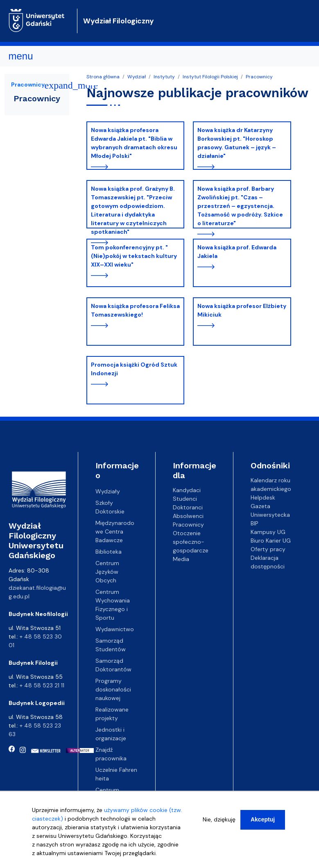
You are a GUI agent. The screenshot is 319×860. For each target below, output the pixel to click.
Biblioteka (108, 551)
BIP (254, 523)
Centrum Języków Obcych (107, 571)
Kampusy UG (268, 532)
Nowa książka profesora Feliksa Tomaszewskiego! (135, 310)
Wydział (136, 76)
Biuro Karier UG (271, 540)
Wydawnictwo (114, 629)
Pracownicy (259, 76)
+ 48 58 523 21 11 (42, 685)
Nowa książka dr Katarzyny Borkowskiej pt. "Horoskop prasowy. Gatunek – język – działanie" (236, 143)
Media (181, 559)
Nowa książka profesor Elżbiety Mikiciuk (241, 310)
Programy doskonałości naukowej (113, 689)
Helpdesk (263, 497)
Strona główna (103, 76)
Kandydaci (187, 490)
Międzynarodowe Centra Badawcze (114, 531)
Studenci (185, 498)
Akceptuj (263, 824)
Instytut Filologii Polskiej (210, 76)
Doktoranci (188, 507)
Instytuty (164, 76)
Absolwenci (188, 516)
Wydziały (107, 491)
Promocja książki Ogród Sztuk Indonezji (134, 369)
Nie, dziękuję (219, 824)
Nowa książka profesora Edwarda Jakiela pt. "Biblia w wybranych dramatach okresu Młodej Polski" (134, 143)
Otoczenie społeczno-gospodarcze (190, 541)
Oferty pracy (268, 549)
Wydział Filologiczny (118, 20)
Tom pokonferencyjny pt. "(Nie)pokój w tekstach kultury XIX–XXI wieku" (134, 256)
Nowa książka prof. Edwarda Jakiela (236, 252)
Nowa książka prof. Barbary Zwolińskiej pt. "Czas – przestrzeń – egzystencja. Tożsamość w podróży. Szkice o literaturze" (240, 206)
